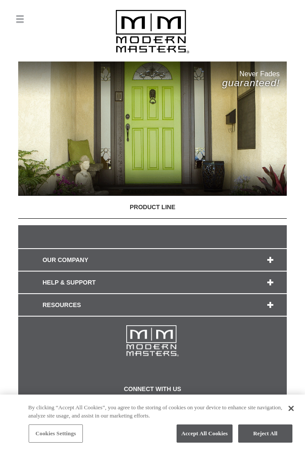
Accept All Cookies (204, 435)
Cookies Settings (56, 435)
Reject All (265, 435)
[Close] (291, 410)
